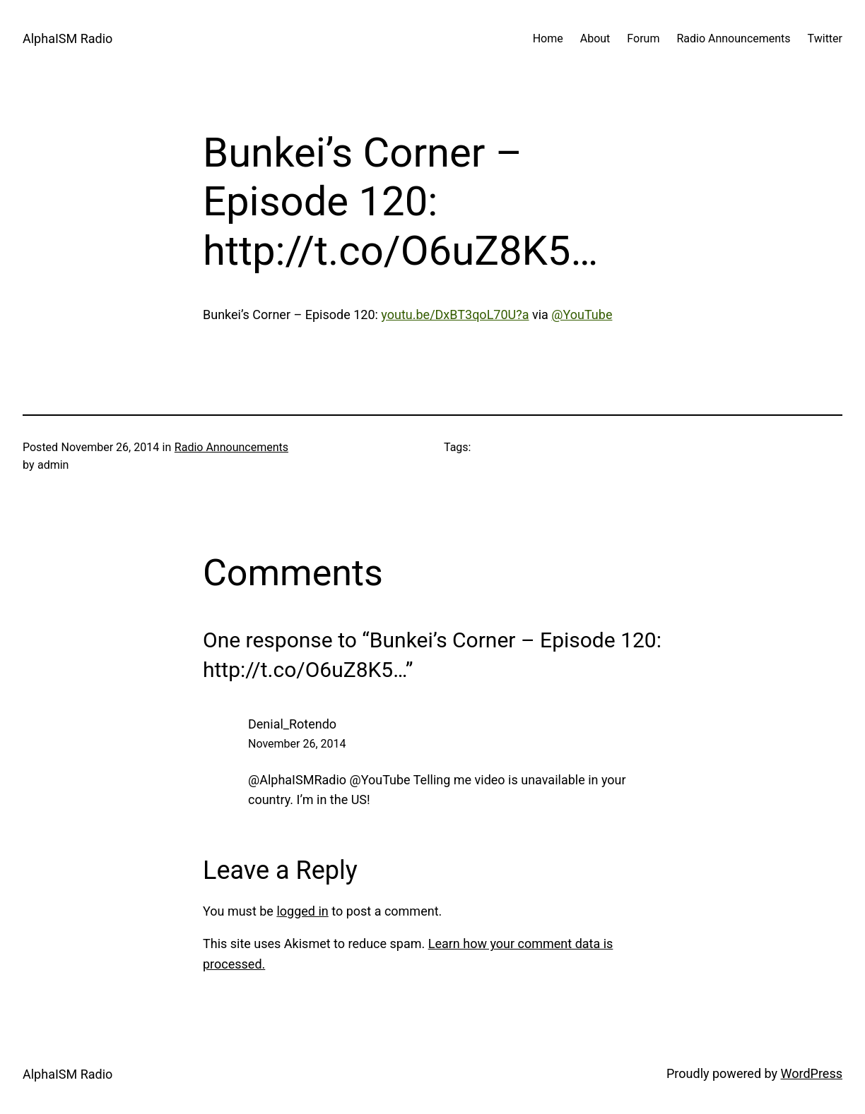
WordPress (811, 1073)
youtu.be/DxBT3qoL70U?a (455, 314)
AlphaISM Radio (67, 38)
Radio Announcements (231, 447)
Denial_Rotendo (292, 724)
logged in (302, 911)
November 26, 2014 (297, 743)
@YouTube (581, 314)
